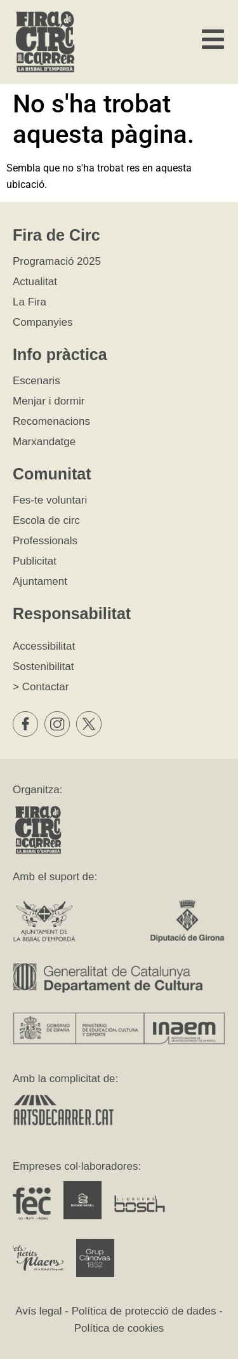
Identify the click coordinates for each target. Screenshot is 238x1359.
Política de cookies (119, 1328)
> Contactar (41, 687)
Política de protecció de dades (144, 1311)
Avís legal (38, 1311)
